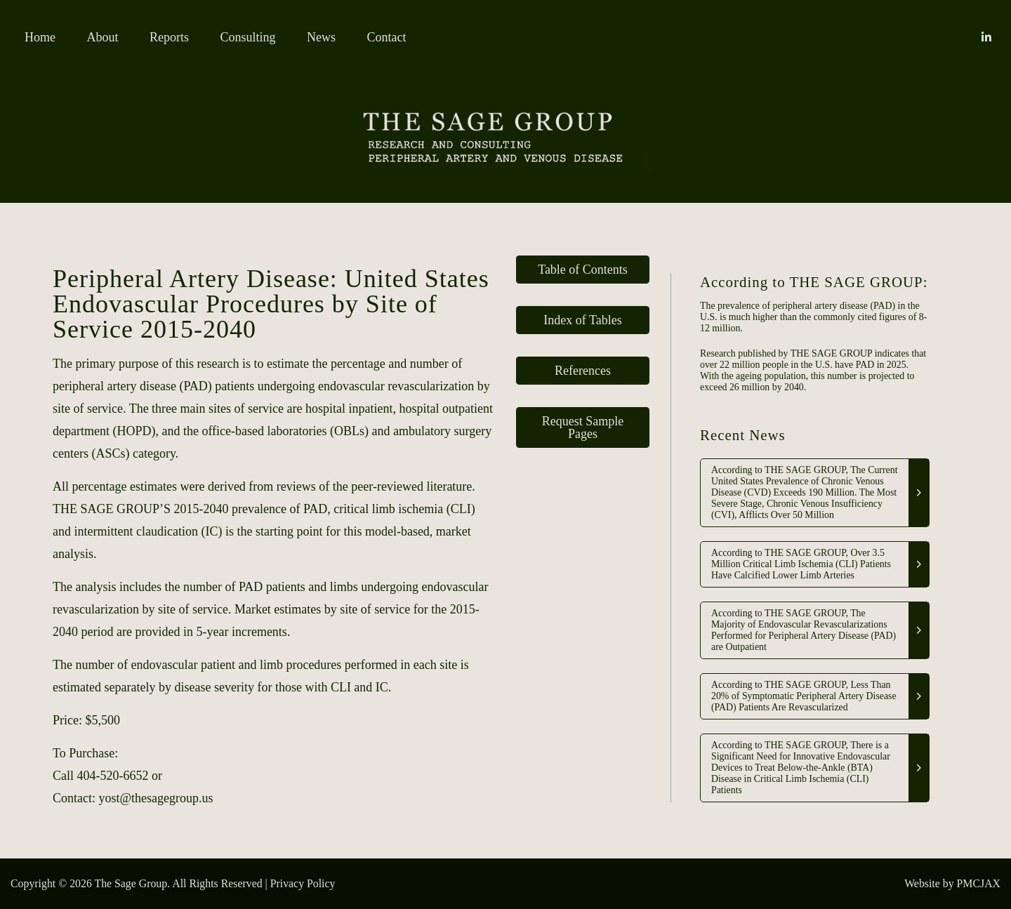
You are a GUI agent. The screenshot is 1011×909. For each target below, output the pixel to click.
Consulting (248, 37)
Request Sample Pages (582, 427)
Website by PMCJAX (952, 883)
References (583, 371)
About (103, 37)
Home (40, 37)
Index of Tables (582, 320)
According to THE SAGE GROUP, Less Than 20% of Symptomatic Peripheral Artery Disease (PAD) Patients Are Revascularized (804, 695)
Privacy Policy (303, 883)
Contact (387, 37)
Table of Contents (583, 270)
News (321, 37)
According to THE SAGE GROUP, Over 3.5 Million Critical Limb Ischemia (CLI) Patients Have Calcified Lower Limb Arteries (801, 564)
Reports (169, 37)
